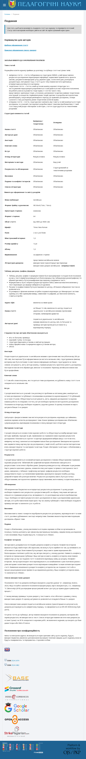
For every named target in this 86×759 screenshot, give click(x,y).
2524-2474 (15, 660)
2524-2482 (15, 665)
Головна (7, 14)
